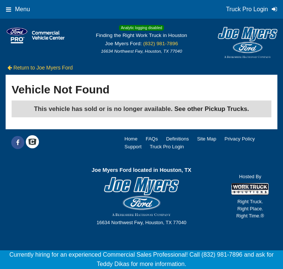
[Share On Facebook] (17, 143)
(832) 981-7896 (160, 43)
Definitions (177, 139)
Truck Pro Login (167, 146)
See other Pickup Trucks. (211, 108)
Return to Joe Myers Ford (40, 68)
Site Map (206, 139)
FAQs (152, 139)
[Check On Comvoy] (32, 143)
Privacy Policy (240, 139)
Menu (18, 9)
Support (133, 146)
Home (131, 139)
